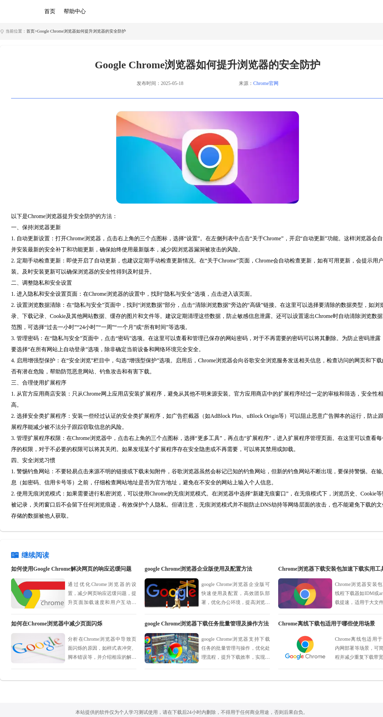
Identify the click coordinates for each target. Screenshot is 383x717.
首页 (49, 11)
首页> (31, 31)
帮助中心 (75, 11)
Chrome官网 (266, 83)
